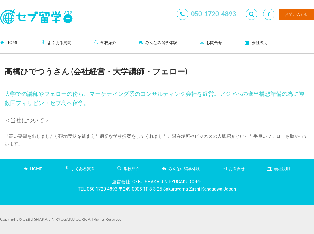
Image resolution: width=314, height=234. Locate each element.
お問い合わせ (296, 14)
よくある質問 (56, 42)
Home (9, 42)
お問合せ (211, 42)
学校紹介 (105, 42)
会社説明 (256, 42)
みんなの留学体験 (158, 42)
